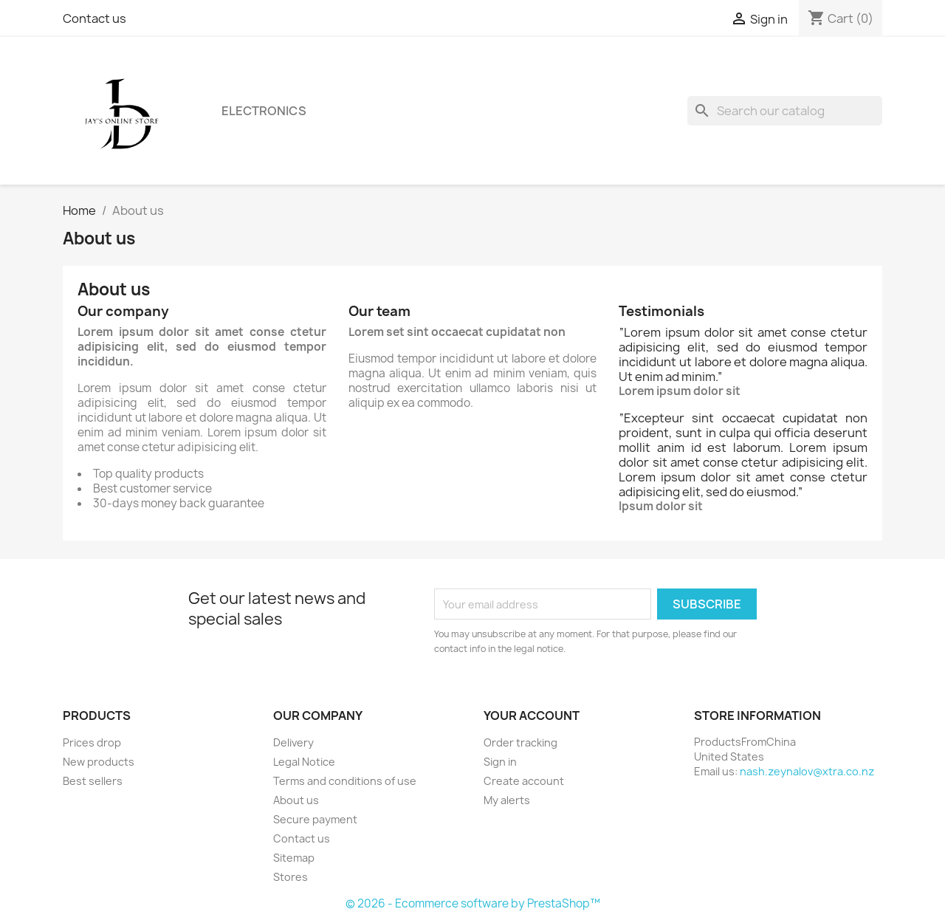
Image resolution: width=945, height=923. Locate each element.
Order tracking (520, 742)
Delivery (293, 742)
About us (296, 800)
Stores (290, 877)
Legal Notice (304, 762)
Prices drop (92, 742)
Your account (532, 715)
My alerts (507, 800)
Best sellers (93, 781)
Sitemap (294, 858)
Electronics (263, 111)
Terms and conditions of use (344, 781)
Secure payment (315, 819)
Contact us (94, 18)
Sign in (500, 762)
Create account (524, 781)
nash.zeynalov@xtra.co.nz (807, 771)
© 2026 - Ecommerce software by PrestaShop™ (473, 903)
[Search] (784, 111)
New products (98, 762)
